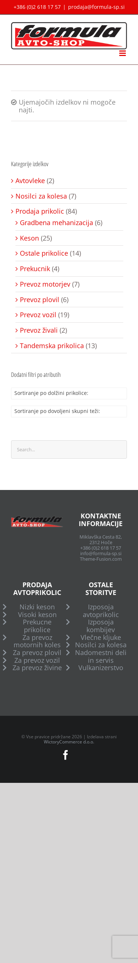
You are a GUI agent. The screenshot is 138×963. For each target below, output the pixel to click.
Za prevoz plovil (37, 652)
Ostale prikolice (44, 253)
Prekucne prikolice (37, 625)
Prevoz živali (39, 330)
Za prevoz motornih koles (37, 641)
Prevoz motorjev (45, 284)
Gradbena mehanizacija (56, 223)
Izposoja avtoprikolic (101, 610)
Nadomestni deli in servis (101, 656)
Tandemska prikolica (52, 346)
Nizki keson (37, 607)
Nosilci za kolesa (41, 196)
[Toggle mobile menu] (123, 53)
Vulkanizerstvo (100, 668)
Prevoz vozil (38, 315)
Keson (29, 238)
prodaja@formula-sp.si (96, 6)
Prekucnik (35, 269)
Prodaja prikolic (39, 211)
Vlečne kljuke (101, 637)
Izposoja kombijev (100, 625)
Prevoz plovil (39, 300)
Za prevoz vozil (37, 660)
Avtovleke (30, 181)
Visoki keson (37, 615)
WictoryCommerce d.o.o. (69, 742)
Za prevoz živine (37, 668)
